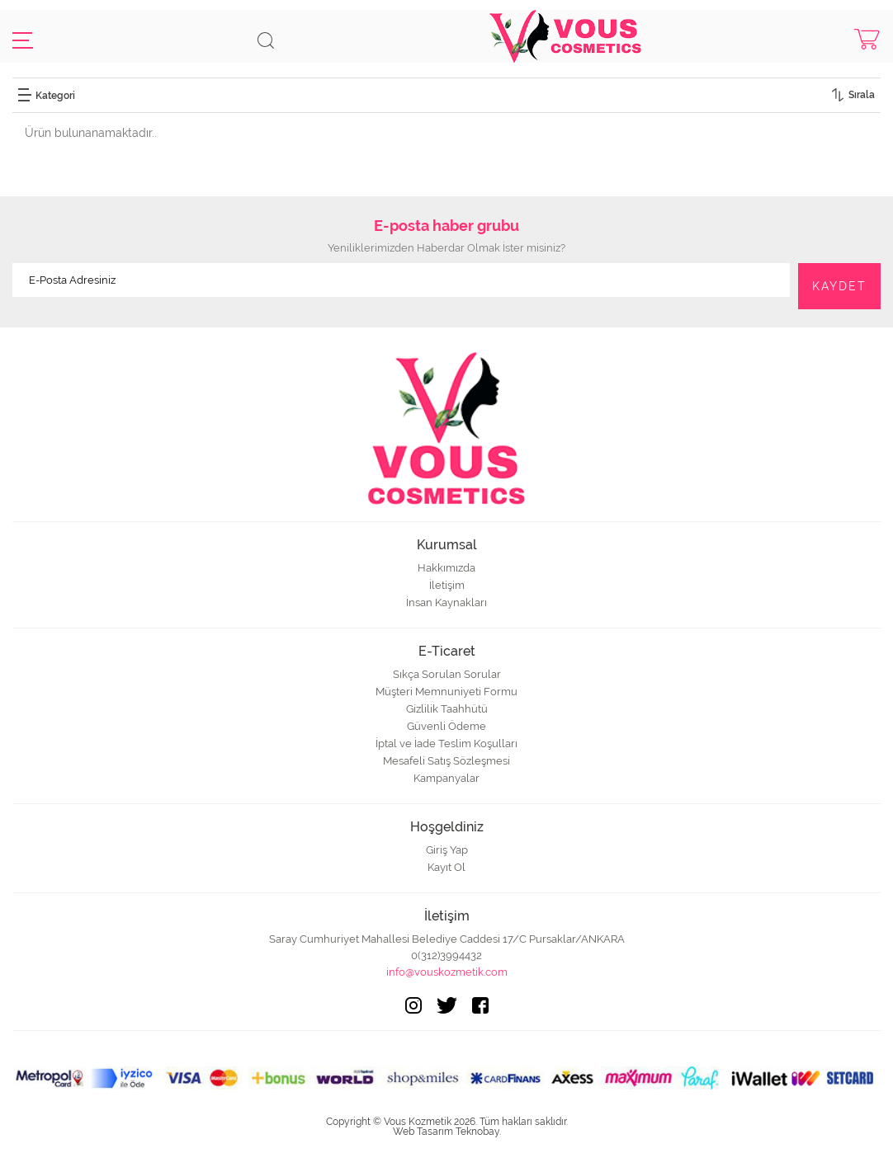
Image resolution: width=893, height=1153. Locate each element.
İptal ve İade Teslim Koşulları (446, 743)
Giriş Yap (447, 850)
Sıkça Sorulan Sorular (447, 674)
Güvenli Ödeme (446, 726)
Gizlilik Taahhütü (447, 709)
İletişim (447, 585)
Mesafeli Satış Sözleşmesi (446, 761)
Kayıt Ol (446, 867)
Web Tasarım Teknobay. (447, 1132)
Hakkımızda (446, 568)
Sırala (861, 95)
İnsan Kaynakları (446, 602)
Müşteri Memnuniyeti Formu (446, 691)
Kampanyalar (446, 778)
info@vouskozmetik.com (447, 972)
